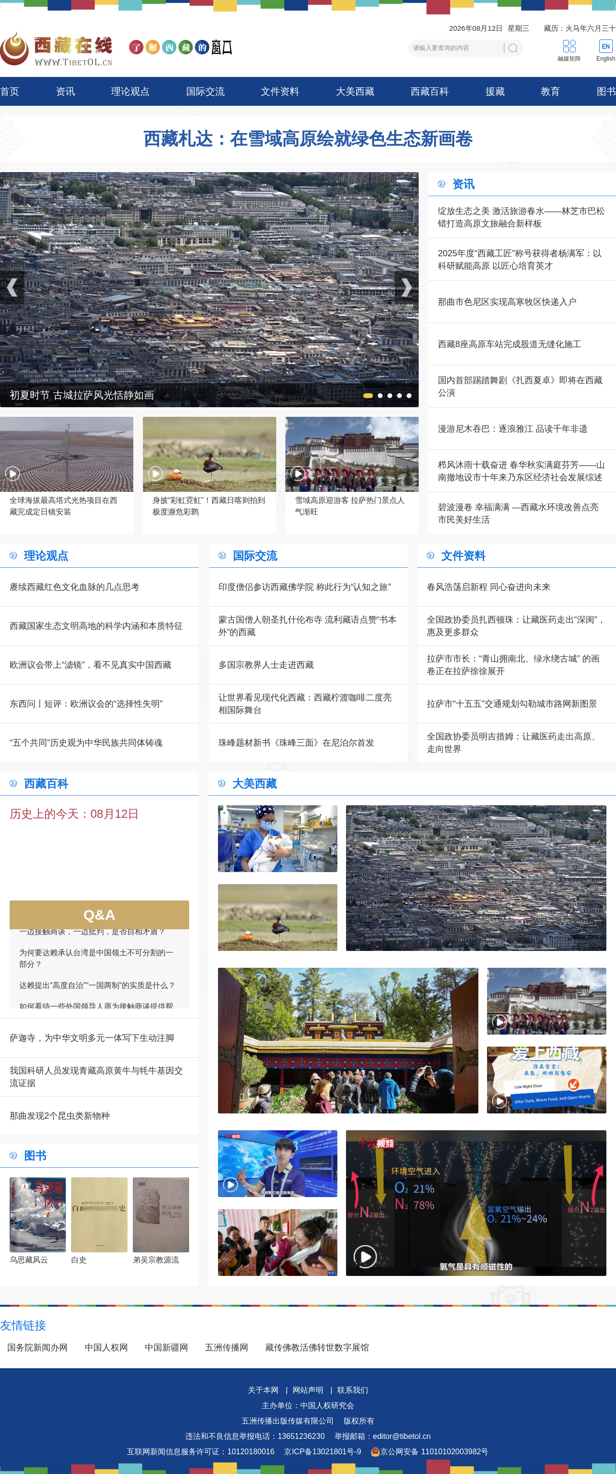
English (605, 58)
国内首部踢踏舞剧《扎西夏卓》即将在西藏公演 (520, 386)
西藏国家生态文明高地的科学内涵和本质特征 (96, 626)
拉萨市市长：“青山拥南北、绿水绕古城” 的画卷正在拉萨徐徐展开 (513, 665)
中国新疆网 (166, 1347)
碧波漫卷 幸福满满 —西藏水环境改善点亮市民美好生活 (518, 513)
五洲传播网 (226, 1347)
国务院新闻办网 (37, 1347)
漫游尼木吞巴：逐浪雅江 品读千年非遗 (513, 429)
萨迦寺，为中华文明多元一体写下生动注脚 (92, 1038)
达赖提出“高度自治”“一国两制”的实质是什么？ (97, 994)
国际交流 (205, 91)
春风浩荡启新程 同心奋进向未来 (489, 587)
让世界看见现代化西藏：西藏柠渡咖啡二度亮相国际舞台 (305, 704)
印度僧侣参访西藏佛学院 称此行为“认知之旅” (304, 587)
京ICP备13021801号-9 (322, 1452)
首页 (9, 91)
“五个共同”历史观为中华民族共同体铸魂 (86, 743)
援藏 (495, 91)
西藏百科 (430, 91)
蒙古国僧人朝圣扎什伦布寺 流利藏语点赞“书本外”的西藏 (307, 626)
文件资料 (280, 91)
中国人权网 (106, 1347)
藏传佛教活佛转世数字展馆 (317, 1347)
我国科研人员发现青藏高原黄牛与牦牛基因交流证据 (96, 1077)
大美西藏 (355, 91)
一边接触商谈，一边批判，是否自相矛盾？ (92, 941)
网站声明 (308, 1390)
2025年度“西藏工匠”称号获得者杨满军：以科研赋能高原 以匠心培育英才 (520, 260)
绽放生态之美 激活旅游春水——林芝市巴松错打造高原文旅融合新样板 (521, 217)
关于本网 (263, 1390)
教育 (550, 91)
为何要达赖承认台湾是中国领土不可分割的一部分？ (96, 967)
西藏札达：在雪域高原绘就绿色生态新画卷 (308, 139)
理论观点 (130, 91)
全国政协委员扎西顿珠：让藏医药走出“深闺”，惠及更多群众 (516, 626)
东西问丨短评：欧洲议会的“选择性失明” (86, 704)
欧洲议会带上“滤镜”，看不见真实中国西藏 (90, 665)
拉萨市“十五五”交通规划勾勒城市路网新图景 (512, 704)
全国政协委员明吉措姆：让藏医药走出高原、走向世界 (513, 743)
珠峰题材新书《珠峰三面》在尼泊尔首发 (296, 743)
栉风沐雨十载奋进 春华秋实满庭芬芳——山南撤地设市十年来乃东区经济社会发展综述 (521, 471)
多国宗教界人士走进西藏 (266, 665)
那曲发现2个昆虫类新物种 (60, 1116)
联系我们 (352, 1390)
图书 (606, 91)
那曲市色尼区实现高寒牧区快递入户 (507, 302)
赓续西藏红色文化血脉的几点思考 (75, 587)
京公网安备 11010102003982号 (429, 1452)
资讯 (65, 91)
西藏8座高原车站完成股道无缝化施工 (509, 344)
